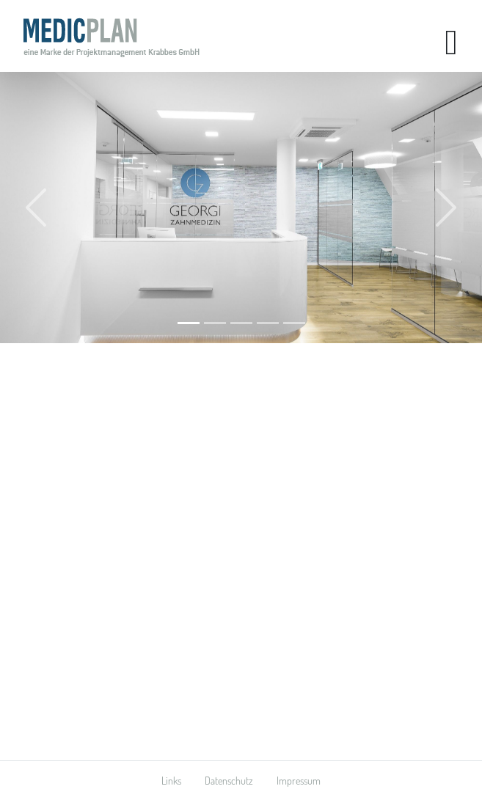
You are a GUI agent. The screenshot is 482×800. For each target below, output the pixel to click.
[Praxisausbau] (189, 323)
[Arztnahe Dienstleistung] (241, 323)
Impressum (299, 780)
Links (171, 780)
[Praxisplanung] (215, 323)
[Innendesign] (268, 323)
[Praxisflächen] (294, 323)
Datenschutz (229, 780)
